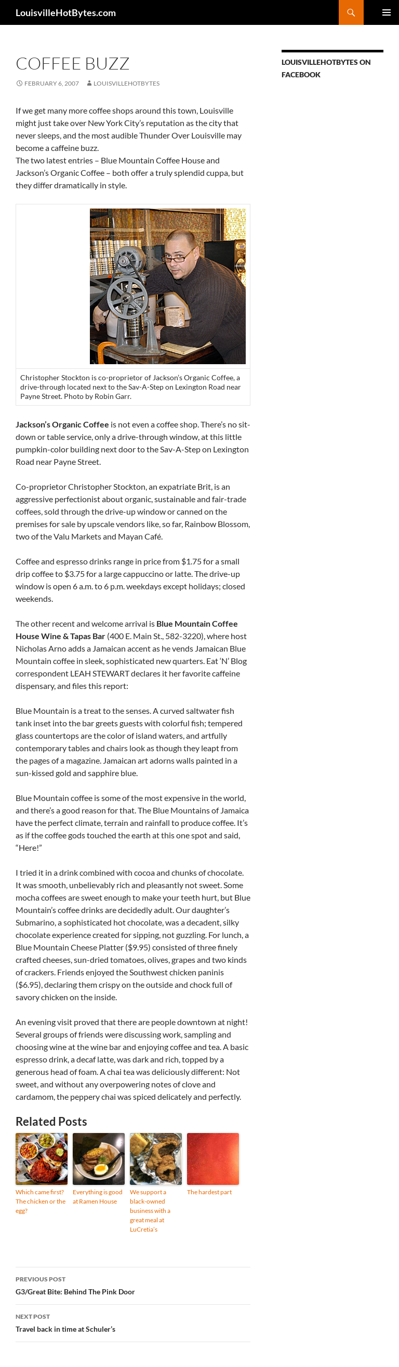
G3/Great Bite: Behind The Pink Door (133, 1284)
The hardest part (209, 1192)
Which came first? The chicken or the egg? (40, 1201)
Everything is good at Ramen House (98, 1196)
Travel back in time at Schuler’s (133, 1321)
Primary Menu (386, 12)
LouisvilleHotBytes (126, 83)
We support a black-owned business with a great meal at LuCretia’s (150, 1210)
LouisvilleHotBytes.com (66, 12)
